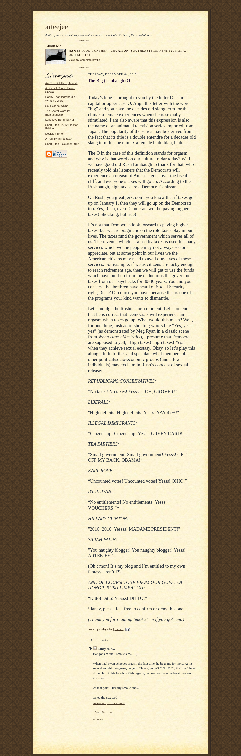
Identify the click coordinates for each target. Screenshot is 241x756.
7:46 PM (119, 629)
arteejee (56, 27)
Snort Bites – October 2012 (62, 143)
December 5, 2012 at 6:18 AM (109, 703)
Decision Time (54, 133)
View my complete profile (84, 59)
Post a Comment (103, 712)
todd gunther (95, 50)
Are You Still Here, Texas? (61, 83)
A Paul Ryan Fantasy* (59, 138)
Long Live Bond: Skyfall (60, 119)
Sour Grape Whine (57, 105)
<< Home (98, 719)
